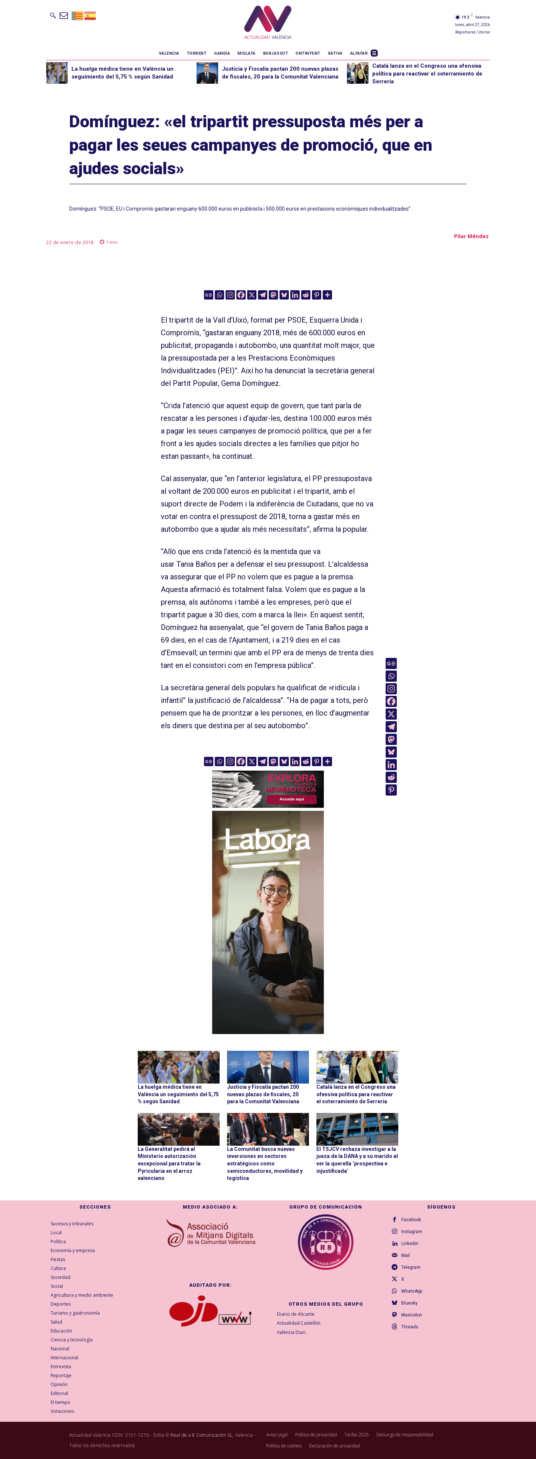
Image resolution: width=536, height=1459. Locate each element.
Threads (409, 1327)
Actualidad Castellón (298, 1323)
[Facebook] (241, 295)
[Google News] (208, 295)
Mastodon (411, 1315)
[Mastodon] (273, 295)
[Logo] (268, 23)
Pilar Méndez (471, 236)
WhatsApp (411, 1291)
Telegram (411, 1267)
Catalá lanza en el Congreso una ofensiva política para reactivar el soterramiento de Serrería (427, 74)
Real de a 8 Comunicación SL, (202, 1435)
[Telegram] (262, 295)
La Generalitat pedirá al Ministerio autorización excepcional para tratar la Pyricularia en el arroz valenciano (169, 1163)
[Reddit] (305, 295)
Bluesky (409, 1303)
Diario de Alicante (296, 1314)
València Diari (291, 1332)
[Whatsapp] (219, 295)
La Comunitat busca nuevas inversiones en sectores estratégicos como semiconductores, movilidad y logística (265, 1163)
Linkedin (409, 1243)
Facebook (411, 1219)
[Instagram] (230, 295)
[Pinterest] (316, 295)
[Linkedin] (295, 295)
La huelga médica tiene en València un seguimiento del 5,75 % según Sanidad (178, 1094)
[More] (327, 295)
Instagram (411, 1231)
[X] (251, 295)
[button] (53, 15)
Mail (405, 1255)
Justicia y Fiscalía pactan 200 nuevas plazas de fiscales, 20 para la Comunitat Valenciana (263, 1094)
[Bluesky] (284, 295)
